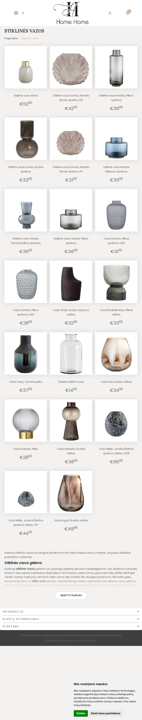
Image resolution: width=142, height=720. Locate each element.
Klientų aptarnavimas (21, 619)
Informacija (13, 611)
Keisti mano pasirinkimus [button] (106, 713)
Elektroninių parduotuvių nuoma (62, 640)
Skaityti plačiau (71, 595)
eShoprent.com (88, 640)
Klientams (11, 626)
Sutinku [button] (80, 713)
